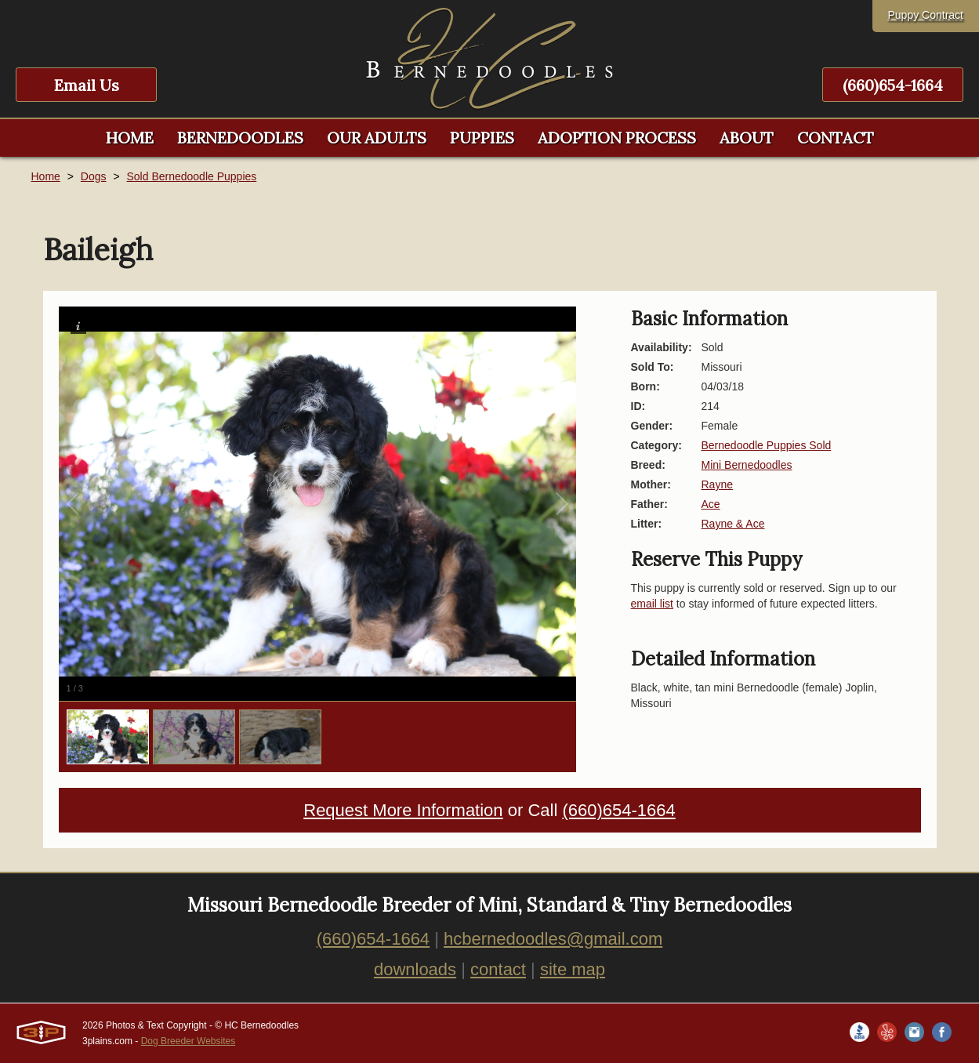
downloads (415, 969)
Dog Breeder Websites (188, 1041)
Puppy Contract (926, 15)
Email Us (86, 85)
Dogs (94, 176)
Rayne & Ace (733, 523)
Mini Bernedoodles (747, 465)
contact (498, 969)
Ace (711, 504)
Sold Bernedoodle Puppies (191, 176)
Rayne (717, 484)
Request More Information (402, 810)
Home (45, 176)
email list (652, 603)
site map (572, 969)
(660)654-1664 (893, 85)
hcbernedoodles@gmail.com (553, 939)
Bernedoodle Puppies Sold (767, 445)
